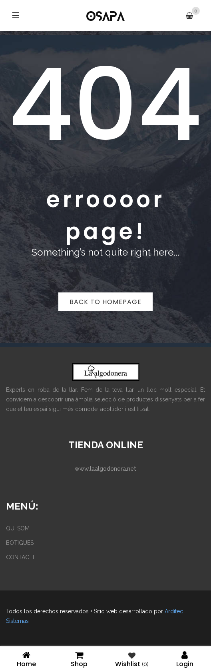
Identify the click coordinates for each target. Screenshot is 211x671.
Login (184, 659)
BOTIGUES (20, 543)
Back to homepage (105, 301)
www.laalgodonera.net (105, 468)
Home (26, 659)
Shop (79, 659)
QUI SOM (18, 528)
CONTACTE (21, 557)
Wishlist (132, 659)
